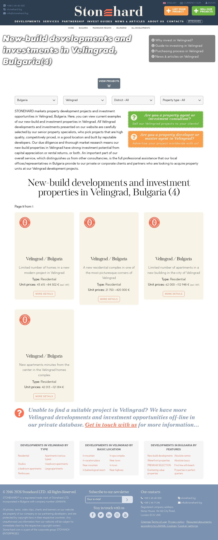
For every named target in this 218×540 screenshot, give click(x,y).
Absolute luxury (182, 461)
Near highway (116, 470)
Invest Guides (99, 22)
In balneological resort (94, 470)
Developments (28, 22)
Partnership (73, 22)
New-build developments (160, 456)
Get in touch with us (111, 425)
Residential (23, 456)
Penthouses (23, 474)
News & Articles (130, 22)
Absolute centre (182, 456)
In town (113, 465)
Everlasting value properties (155, 472)
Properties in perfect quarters (184, 472)
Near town (115, 461)
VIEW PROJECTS (109, 84)
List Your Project (176, 11)
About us (156, 22)
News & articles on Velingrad (177, 56)
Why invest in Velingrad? (174, 40)
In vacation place (91, 461)
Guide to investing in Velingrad (178, 46)
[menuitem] (195, 21)
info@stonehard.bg (15, 13)
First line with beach (184, 465)
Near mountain (90, 465)
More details (44, 294)
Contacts (175, 22)
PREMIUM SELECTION (159, 465)
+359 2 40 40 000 (14, 6)
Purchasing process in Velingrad (179, 51)
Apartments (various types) (55, 457)
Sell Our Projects (203, 11)
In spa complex (117, 456)
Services (51, 22)
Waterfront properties (158, 461)
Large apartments (54, 469)
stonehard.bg (12, 9)
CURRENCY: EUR (190, 3)
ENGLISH (169, 3)
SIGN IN (210, 3)
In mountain (89, 456)
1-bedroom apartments (56, 464)
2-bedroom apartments (29, 469)
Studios (22, 464)
